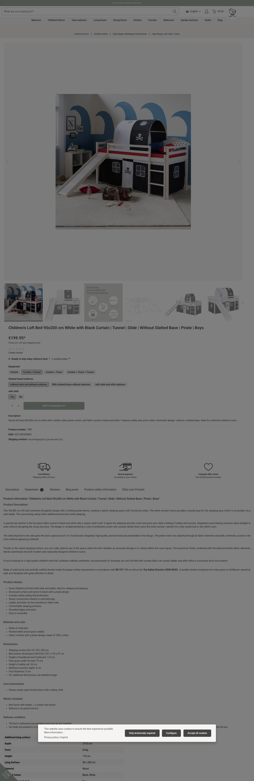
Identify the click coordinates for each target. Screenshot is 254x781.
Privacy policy (51, 737)
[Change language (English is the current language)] (220, 16)
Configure (173, 733)
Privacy (69, 709)
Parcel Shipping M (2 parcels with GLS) (171, 182)
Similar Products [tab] (41, 588)
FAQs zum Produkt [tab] (133, 241)
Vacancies (70, 698)
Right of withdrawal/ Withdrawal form (148, 720)
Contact (133, 693)
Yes (138, 132)
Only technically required (145, 733)
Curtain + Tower (180, 101)
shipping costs (111, 770)
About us (70, 693)
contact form (19, 727)
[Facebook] (114, 753)
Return (132, 709)
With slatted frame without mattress (197, 113)
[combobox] (119, 16)
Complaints (135, 703)
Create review (142, 82)
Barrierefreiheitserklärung (78, 720)
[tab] (12, 241)
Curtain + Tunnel (158, 101)
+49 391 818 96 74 (16, 703)
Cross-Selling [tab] (15, 588)
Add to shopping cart (180, 141)
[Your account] (233, 16)
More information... (54, 732)
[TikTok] (140, 753)
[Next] (123, 183)
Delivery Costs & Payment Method (147, 698)
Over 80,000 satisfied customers (127, 3)
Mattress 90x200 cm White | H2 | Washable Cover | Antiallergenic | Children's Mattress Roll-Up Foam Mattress (22, 640)
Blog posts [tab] (72, 241)
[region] (64, 122)
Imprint (69, 714)
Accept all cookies (198, 733)
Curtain (140, 101)
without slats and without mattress (155, 113)
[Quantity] (141, 141)
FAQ (131, 714)
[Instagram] (131, 753)
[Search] (202, 16)
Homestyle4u (73, 684)
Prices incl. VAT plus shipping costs (151, 72)
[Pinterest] (122, 753)
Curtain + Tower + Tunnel (207, 101)
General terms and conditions (80, 703)
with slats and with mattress (151, 120)
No (146, 132)
